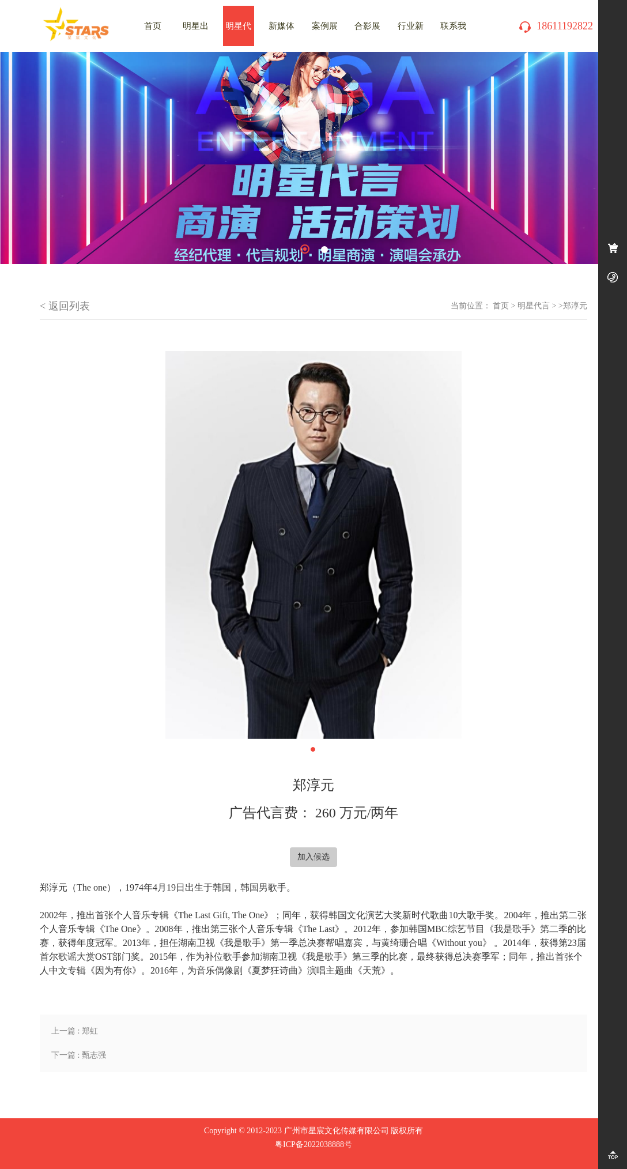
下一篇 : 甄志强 (78, 1055)
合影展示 (367, 33)
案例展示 (325, 33)
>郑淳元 (572, 305)
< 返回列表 (65, 306)
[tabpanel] (313, 158)
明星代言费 (238, 33)
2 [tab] (324, 249)
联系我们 (453, 33)
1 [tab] (305, 249)
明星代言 (534, 305)
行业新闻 (411, 33)
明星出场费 (196, 33)
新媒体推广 (281, 33)
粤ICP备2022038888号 (313, 1144)
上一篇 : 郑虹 (74, 1031)
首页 (501, 305)
